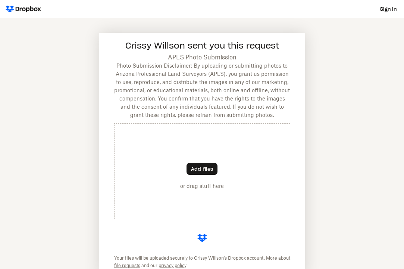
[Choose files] (202, 169)
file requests (127, 265)
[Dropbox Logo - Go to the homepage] (23, 9)
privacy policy (172, 265)
